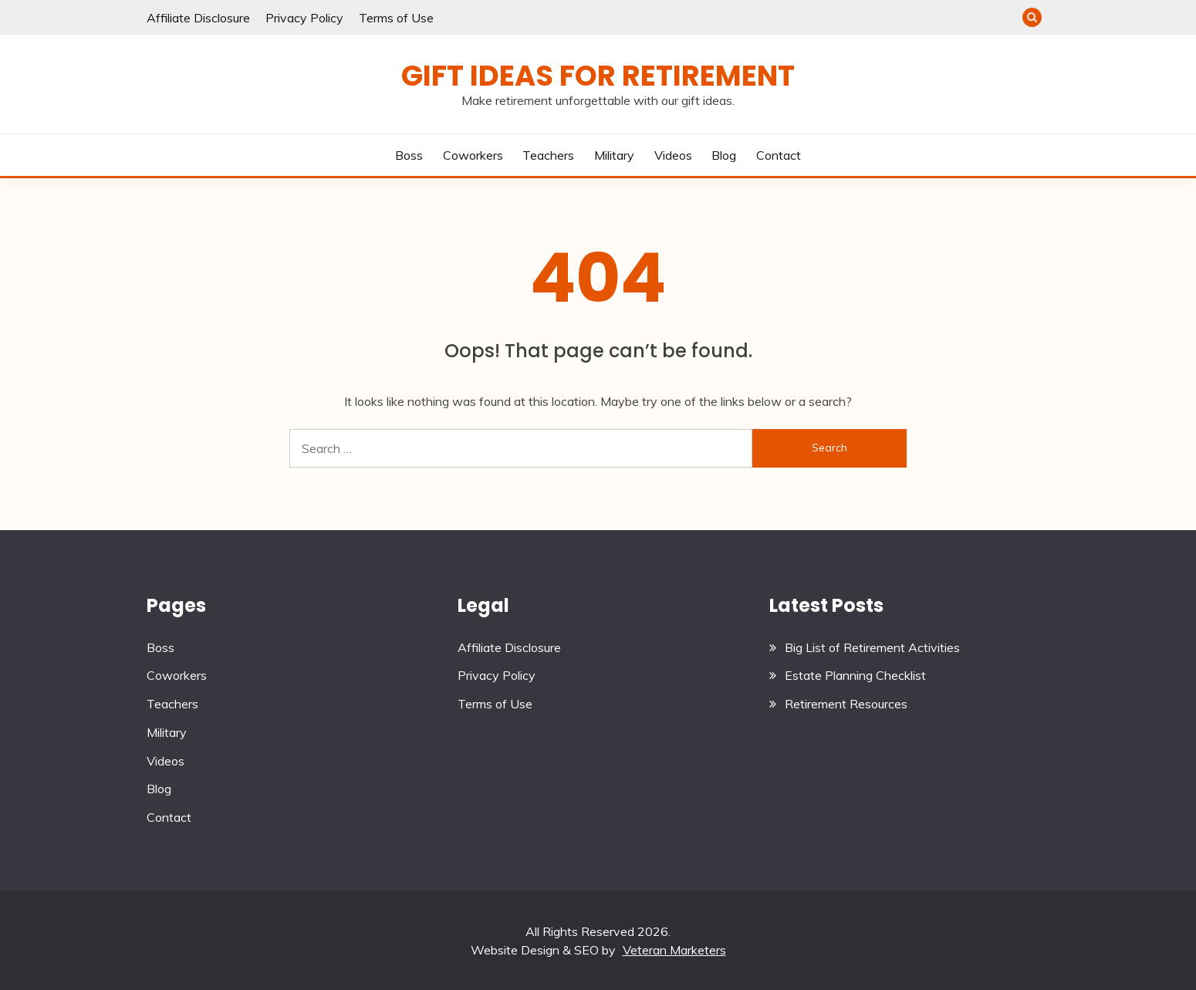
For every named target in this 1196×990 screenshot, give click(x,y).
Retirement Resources (846, 703)
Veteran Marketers (674, 950)
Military (614, 155)
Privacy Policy (304, 17)
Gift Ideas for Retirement (598, 76)
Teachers (548, 155)
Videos (673, 155)
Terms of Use (396, 17)
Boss (409, 155)
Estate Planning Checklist (855, 675)
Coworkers (473, 155)
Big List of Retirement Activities (872, 647)
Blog (723, 155)
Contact (778, 155)
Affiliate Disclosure (198, 17)
